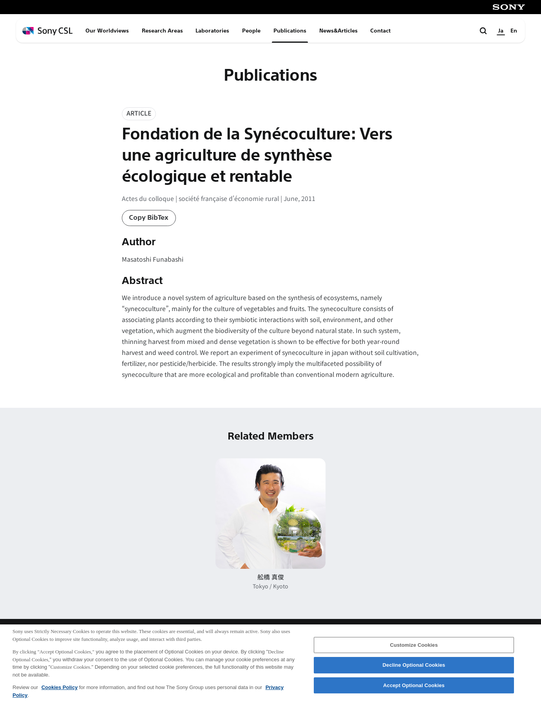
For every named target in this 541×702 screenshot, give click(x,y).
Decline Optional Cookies (414, 670)
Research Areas (162, 30)
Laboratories (212, 30)
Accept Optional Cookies (414, 690)
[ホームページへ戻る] (47, 31)
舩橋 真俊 (270, 576)
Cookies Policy (60, 692)
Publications (289, 30)
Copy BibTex (148, 217)
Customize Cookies (414, 649)
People (251, 30)
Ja (500, 30)
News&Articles (338, 30)
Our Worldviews (107, 30)
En (513, 30)
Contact (380, 30)
